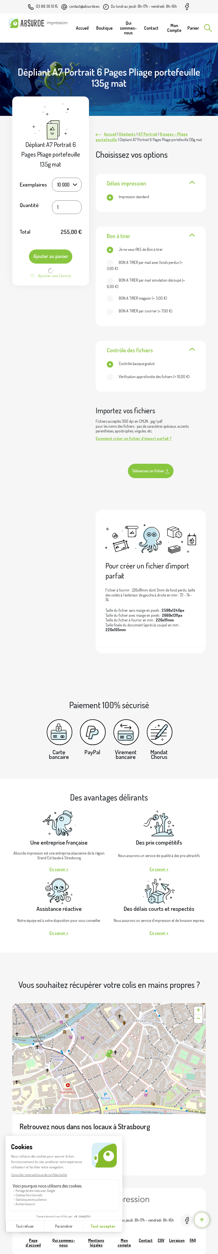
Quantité (29, 205)
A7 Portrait (147, 134)
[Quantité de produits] (66, 207)
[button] (109, 1054)
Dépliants (127, 134)
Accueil (110, 134)
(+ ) (145, 265)
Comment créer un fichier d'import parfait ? (134, 438)
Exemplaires (33, 184)
